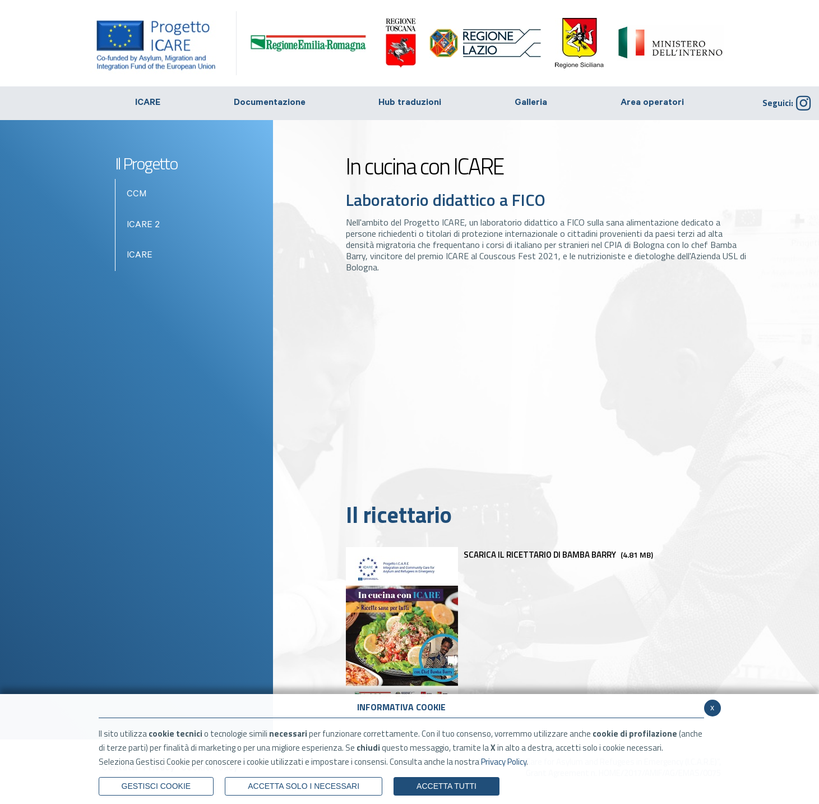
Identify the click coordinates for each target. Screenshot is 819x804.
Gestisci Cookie (156, 786)
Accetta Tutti (446, 786)
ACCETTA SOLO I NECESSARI (303, 786)
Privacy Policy (503, 761)
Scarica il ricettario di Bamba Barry (499, 554)
